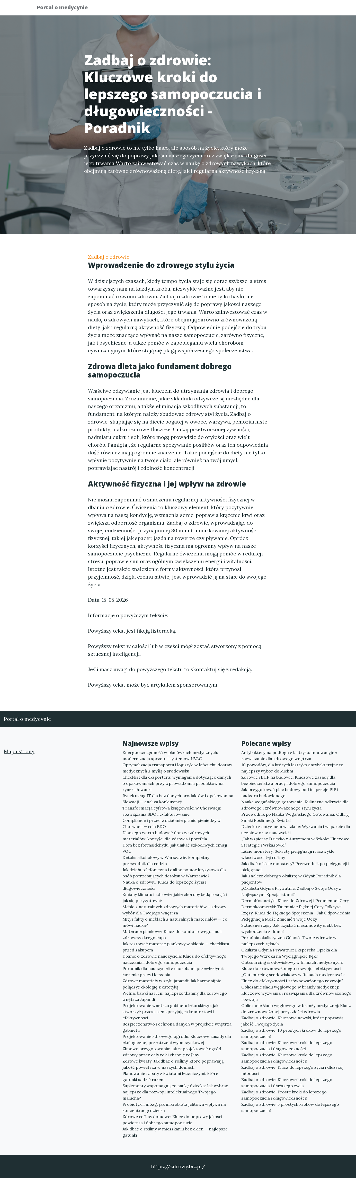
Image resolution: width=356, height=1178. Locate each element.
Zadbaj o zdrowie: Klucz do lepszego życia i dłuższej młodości (292, 1070)
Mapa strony (19, 751)
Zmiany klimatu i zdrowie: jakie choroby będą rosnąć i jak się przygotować (174, 897)
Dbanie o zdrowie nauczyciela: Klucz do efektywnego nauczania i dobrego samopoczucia (174, 959)
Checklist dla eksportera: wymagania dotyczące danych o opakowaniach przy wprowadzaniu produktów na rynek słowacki (176, 783)
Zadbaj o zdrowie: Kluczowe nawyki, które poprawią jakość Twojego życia (292, 1021)
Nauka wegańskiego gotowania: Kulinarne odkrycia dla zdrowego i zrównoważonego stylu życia (295, 805)
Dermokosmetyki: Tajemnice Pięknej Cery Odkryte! (291, 906)
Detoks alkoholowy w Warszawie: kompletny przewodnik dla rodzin (165, 860)
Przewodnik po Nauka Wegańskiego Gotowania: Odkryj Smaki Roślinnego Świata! (295, 817)
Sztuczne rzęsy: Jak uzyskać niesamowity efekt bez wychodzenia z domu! (291, 928)
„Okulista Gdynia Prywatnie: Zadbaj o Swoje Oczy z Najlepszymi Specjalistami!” (291, 891)
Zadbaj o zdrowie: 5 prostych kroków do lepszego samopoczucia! (290, 1107)
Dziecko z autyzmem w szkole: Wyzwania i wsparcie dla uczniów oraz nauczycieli (295, 829)
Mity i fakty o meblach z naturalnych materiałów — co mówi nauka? (174, 922)
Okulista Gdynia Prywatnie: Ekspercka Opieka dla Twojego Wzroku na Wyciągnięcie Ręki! (289, 953)
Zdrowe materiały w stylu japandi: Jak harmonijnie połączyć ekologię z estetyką (171, 984)
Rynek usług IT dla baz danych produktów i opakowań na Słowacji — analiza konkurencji (177, 798)
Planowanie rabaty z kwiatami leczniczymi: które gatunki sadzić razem (170, 1076)
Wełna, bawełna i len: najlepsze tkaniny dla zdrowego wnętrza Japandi (174, 996)
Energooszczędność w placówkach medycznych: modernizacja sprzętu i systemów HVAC (170, 755)
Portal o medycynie (65, 8)
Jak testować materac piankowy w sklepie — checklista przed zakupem (175, 946)
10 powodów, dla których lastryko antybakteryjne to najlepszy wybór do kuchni (292, 768)
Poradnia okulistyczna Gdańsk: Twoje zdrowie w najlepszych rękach (288, 940)
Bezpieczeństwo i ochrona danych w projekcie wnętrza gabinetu (177, 1027)
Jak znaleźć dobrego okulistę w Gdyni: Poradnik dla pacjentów (291, 879)
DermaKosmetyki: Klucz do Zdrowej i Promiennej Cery (295, 900)
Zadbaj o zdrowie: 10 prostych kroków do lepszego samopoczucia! (291, 1033)
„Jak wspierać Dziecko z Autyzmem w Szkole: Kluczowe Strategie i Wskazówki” (295, 842)
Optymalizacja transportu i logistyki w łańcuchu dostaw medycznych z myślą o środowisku (177, 768)
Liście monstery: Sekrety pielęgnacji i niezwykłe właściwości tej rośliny (287, 854)
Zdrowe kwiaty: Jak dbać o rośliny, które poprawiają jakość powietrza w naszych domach (173, 1064)
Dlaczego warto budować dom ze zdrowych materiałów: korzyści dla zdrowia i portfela (165, 835)
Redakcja (278, 9)
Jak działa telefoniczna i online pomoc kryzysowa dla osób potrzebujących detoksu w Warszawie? (174, 872)
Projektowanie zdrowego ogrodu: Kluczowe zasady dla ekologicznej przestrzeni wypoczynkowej (176, 1039)
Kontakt (307, 9)
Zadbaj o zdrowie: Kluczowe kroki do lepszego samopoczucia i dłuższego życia (286, 1082)
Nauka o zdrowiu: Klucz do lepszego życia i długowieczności (164, 885)
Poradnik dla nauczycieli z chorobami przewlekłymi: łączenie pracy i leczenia (173, 971)
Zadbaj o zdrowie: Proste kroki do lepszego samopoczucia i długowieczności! (284, 1095)
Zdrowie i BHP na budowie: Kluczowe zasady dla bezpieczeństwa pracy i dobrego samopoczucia (288, 780)
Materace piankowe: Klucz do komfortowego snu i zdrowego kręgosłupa (171, 934)
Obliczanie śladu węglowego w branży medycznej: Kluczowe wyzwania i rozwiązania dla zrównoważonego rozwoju (296, 993)
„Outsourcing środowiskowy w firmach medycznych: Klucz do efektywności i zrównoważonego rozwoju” (293, 977)
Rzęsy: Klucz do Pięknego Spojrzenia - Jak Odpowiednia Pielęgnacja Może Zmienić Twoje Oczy (295, 916)
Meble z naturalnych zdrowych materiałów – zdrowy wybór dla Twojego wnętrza (174, 909)
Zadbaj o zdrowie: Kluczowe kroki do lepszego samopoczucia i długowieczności (286, 1045)
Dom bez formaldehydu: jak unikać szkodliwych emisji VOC (174, 848)
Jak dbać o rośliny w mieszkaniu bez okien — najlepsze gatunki (175, 1132)
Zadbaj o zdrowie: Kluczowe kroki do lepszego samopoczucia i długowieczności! (286, 1058)
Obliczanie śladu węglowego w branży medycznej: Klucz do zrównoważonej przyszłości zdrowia (296, 1008)
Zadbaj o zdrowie (108, 257)
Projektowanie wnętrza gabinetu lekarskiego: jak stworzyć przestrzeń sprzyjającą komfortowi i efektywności (170, 1011)
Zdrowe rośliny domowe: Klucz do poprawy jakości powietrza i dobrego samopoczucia (172, 1119)
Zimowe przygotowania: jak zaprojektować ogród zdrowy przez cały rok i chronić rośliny (171, 1051)
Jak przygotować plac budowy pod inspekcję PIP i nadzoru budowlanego (289, 792)
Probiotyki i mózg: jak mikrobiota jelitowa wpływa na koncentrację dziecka (174, 1107)
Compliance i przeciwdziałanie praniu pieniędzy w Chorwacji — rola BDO (171, 823)
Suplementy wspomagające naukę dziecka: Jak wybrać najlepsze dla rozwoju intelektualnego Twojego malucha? (175, 1092)
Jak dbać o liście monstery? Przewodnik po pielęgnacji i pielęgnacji (295, 866)
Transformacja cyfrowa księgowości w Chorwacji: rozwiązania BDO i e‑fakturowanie (171, 811)
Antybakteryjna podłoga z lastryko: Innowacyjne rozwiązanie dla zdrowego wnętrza (289, 755)
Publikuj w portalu (239, 9)
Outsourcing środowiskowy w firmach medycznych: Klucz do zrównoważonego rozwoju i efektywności (292, 965)
